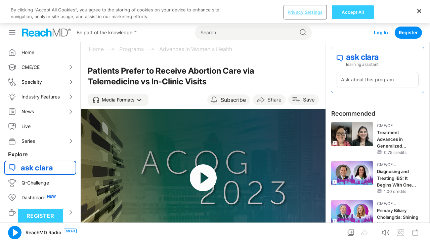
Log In (381, 32)
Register (408, 32)
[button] (118, 100)
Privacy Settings (305, 11)
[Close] (419, 11)
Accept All (352, 11)
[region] (215, 11)
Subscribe (233, 99)
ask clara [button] (37, 167)
